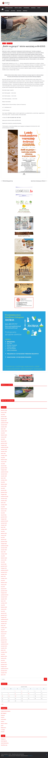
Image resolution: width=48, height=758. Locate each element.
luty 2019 (3, 586)
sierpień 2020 (4, 549)
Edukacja (33, 7)
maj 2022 (3, 506)
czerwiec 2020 (4, 553)
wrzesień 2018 (4, 596)
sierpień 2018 (4, 599)
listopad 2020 (4, 543)
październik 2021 (4, 521)
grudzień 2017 (4, 615)
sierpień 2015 (4, 672)
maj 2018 (3, 605)
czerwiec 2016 (4, 652)
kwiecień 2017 (4, 631)
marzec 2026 (3, 412)
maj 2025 (3, 433)
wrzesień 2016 (4, 646)
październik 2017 (4, 619)
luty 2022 (3, 512)
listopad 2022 (4, 494)
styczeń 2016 (3, 662)
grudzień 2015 (4, 664)
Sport (38, 7)
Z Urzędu (3, 729)
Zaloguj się (3, 739)
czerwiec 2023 (4, 480)
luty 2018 (3, 611)
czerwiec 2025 (4, 431)
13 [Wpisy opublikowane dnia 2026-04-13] (2, 696)
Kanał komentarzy (4, 743)
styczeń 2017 (3, 637)
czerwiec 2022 (4, 504)
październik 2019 (4, 570)
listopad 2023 (4, 469)
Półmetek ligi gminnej (7, 181)
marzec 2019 (3, 584)
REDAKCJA (25, 10)
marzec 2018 (3, 609)
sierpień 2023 (4, 476)
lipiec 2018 (3, 601)
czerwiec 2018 (4, 603)
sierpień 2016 (4, 648)
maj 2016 (3, 654)
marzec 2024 (3, 461)
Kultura (13, 10)
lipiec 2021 (3, 527)
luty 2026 (3, 414)
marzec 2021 (3, 535)
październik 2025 (4, 422)
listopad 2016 (4, 642)
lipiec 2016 (3, 650)
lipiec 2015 (3, 674)
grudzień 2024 (4, 443)
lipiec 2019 (3, 576)
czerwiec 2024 (4, 455)
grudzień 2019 (4, 566)
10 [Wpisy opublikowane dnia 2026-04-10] (28, 693)
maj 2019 (3, 580)
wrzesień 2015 (4, 670)
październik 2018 (4, 594)
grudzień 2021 (4, 517)
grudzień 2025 (4, 418)
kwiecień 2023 (4, 484)
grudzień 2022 (4, 492)
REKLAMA (19, 10)
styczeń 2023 (3, 490)
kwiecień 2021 (4, 533)
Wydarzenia (26, 7)
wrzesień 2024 (4, 449)
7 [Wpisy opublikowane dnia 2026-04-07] (8, 693)
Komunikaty (3, 719)
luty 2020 (3, 562)
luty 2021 (3, 537)
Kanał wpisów (4, 741)
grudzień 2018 (4, 590)
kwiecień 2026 (4, 410)
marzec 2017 (3, 633)
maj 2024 (3, 457)
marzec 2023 (3, 486)
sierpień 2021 (4, 525)
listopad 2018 (4, 592)
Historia (7, 10)
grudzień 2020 (4, 541)
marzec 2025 (3, 437)
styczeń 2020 (3, 564)
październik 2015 (4, 668)
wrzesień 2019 (4, 572)
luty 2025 (3, 439)
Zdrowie (2, 731)
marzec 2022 (3, 510)
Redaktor (10, 48)
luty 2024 (3, 463)
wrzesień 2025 (4, 424)
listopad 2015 (4, 666)
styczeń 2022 (3, 515)
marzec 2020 (3, 560)
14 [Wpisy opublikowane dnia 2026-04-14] (8, 696)
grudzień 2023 (4, 467)
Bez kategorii (3, 713)
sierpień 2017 (4, 623)
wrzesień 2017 (4, 621)
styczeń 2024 (3, 465)
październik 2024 (4, 447)
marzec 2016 (3, 658)
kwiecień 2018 (4, 607)
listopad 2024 (4, 445)
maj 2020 (3, 556)
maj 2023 (3, 482)
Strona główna (9, 7)
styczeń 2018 (3, 613)
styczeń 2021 (3, 539)
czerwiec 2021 (4, 529)
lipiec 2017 (3, 625)
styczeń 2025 (3, 441)
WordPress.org (4, 745)
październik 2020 (4, 545)
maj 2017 (3, 629)
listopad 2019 (4, 568)
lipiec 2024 (3, 453)
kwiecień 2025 (4, 435)
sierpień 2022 (4, 500)
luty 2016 (3, 660)
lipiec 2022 (3, 502)
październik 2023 (4, 471)
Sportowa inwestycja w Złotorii (39, 181)
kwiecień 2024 (4, 459)
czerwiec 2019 (4, 578)
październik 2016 (4, 644)
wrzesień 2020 (4, 547)
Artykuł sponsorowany (5, 711)
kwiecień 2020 (4, 558)
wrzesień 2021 (4, 523)
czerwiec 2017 (4, 627)
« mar (2, 704)
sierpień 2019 (4, 574)
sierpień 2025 (4, 426)
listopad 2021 (4, 519)
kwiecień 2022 (4, 508)
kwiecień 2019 (4, 582)
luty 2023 (3, 488)
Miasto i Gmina (18, 7)
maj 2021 (3, 531)
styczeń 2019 (3, 588)
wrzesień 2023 (4, 474)
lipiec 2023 (3, 478)
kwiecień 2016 (4, 656)
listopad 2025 (4, 420)
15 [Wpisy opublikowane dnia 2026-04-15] (15, 696)
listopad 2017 (4, 617)
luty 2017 (3, 635)
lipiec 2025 (3, 428)
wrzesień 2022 (4, 498)
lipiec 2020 (3, 551)
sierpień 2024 (4, 451)
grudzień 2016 (4, 640)
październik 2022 (4, 496)
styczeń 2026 (3, 416)
